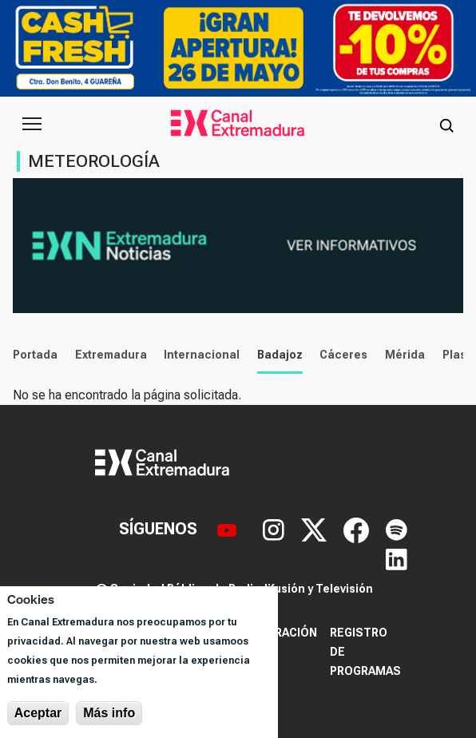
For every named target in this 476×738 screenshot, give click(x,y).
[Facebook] (358, 528)
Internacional (202, 354)
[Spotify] (396, 528)
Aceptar (38, 713)
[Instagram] (275, 528)
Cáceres (343, 354)
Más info (109, 713)
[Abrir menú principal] (32, 123)
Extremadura (111, 354)
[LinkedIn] (396, 557)
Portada (35, 354)
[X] (316, 528)
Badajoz (280, 354)
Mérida (405, 354)
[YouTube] (229, 528)
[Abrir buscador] (446, 124)
